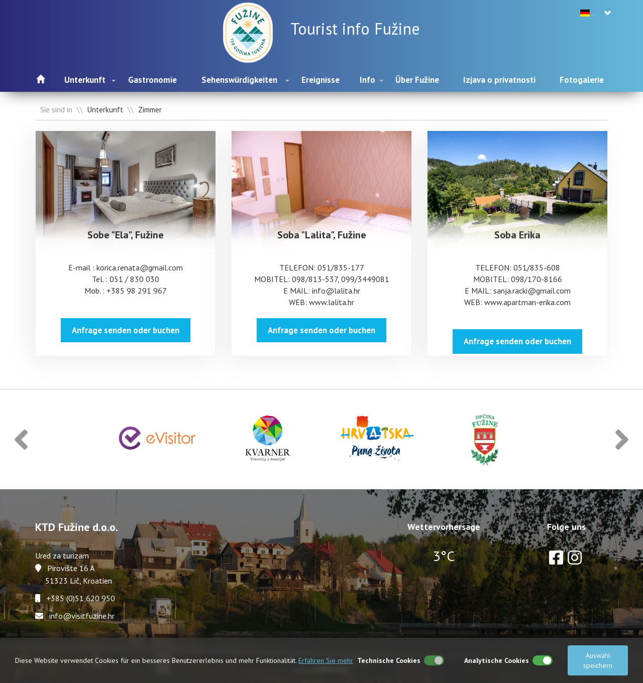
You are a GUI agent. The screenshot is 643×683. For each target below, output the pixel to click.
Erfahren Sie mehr (325, 660)
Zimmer (150, 109)
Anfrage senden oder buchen (125, 330)
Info (367, 79)
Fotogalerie (582, 79)
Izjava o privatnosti (499, 79)
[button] (21, 439)
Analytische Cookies (496, 660)
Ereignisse (320, 79)
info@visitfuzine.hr (82, 616)
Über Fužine (417, 79)
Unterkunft (84, 79)
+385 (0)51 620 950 (80, 598)
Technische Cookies (388, 660)
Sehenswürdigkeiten (239, 79)
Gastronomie (152, 79)
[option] (157, 439)
